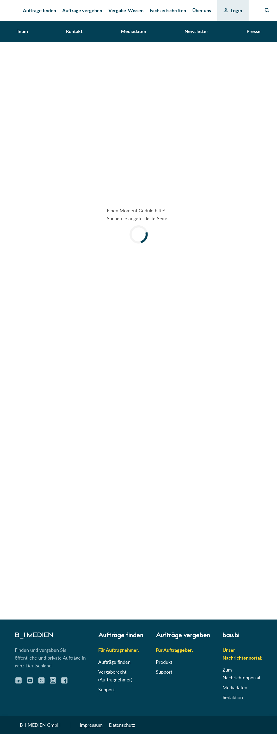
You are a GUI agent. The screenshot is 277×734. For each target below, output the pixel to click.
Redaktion (233, 697)
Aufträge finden (114, 662)
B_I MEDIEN (34, 636)
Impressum (91, 725)
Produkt (164, 662)
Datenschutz (122, 725)
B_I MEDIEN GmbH (40, 725)
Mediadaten (235, 687)
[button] (138, 225)
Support (106, 689)
